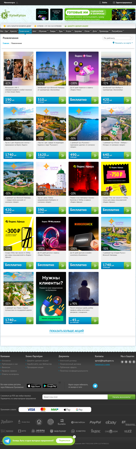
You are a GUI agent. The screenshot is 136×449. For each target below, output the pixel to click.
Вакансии (6, 367)
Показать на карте (123, 43)
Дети (95, 30)
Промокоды (104, 30)
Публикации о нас (10, 364)
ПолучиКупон (118, 30)
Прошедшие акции (35, 367)
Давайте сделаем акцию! (38, 360)
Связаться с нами (102, 364)
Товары (53, 30)
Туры (61, 30)
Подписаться (64, 440)
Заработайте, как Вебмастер (39, 364)
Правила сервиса (9, 371)
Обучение (43, 30)
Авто (35, 30)
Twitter (130, 361)
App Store (34, 386)
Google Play (50, 386)
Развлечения (25, 30)
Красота (14, 30)
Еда (7, 30)
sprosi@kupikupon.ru (104, 360)
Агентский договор (68, 360)
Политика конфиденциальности (74, 371)
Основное (6, 360)
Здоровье (78, 30)
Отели (88, 30)
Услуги (69, 30)
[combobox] (118, 38)
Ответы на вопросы (10, 374)
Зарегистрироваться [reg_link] (124, 2)
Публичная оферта (68, 367)
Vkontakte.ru (126, 361)
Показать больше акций (67, 331)
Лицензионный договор (70, 364)
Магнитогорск (9, 2)
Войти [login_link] (104, 2)
